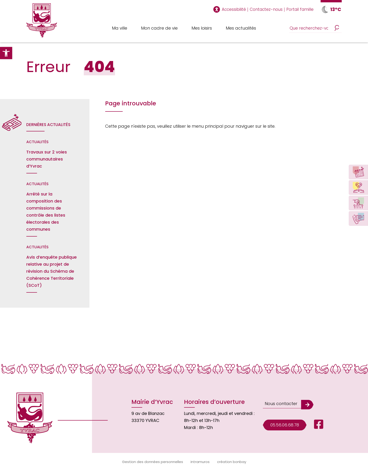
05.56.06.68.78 (284, 425)
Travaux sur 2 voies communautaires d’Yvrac (46, 159)
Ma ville (119, 28)
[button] (6, 53)
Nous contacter (281, 403)
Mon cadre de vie (159, 28)
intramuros (200, 461)
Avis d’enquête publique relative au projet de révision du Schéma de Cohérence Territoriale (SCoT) (51, 271)
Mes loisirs (202, 28)
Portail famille (300, 9)
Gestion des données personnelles (152, 461)
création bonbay (231, 461)
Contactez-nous (266, 9)
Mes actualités (241, 28)
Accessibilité (234, 9)
